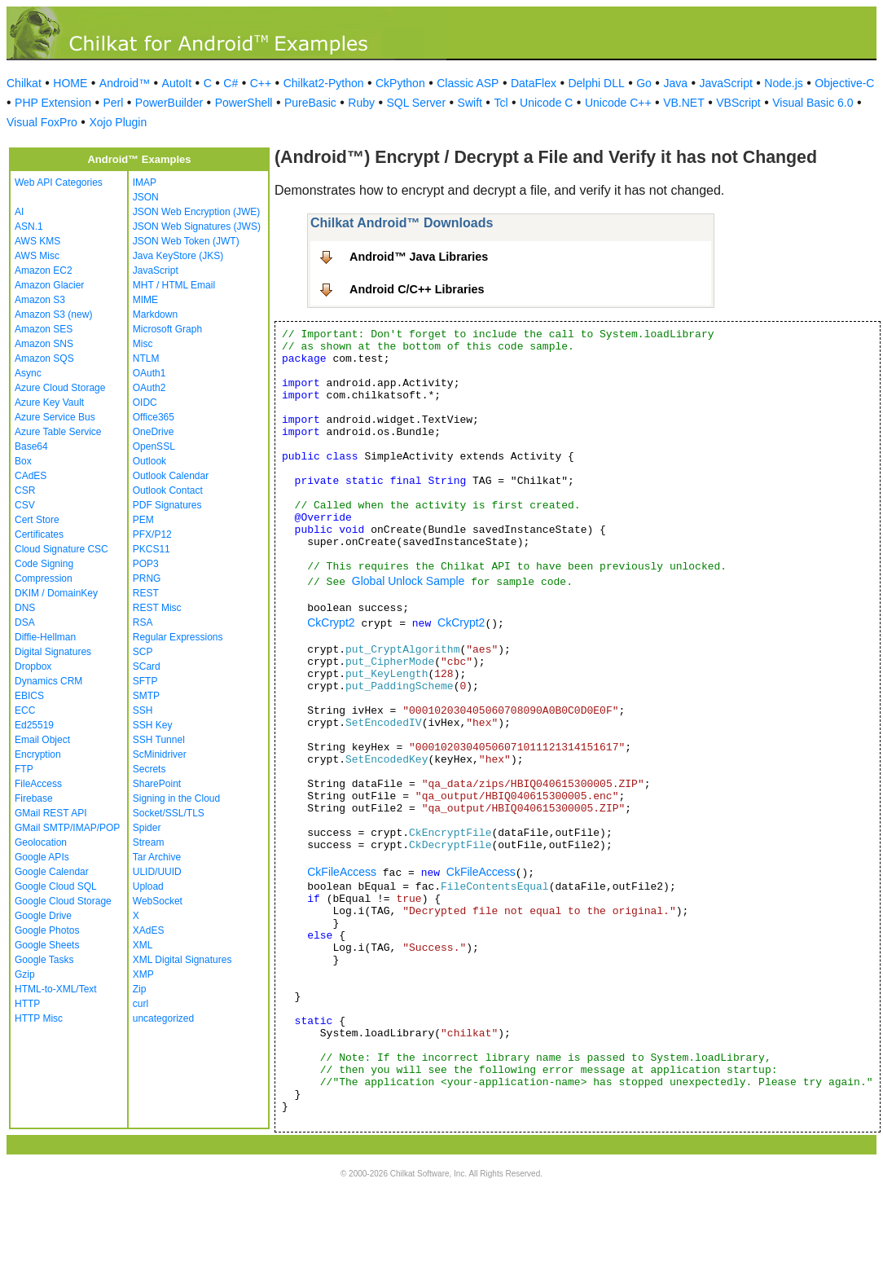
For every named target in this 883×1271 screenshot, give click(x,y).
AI (19, 212)
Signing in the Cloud (176, 798)
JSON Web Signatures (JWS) (197, 226)
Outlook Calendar (171, 476)
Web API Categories (59, 182)
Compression (43, 578)
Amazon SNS (44, 344)
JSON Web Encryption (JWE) (196, 212)
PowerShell (244, 102)
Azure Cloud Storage (60, 388)
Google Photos (47, 930)
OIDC (145, 402)
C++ (260, 83)
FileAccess (38, 783)
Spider (147, 827)
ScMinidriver (160, 754)
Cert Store (37, 520)
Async (28, 373)
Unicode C (546, 102)
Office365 (153, 417)
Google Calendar (52, 871)
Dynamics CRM (48, 681)
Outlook (149, 461)
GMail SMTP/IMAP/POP (67, 827)
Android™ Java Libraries (418, 256)
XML (143, 945)
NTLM (146, 358)
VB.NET (684, 102)
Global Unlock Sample (408, 580)
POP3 (146, 564)
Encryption (38, 754)
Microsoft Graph (167, 329)
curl (140, 1003)
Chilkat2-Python (323, 83)
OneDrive (153, 432)
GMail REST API (50, 813)
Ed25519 (34, 725)
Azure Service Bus (55, 417)
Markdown (155, 314)
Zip (140, 989)
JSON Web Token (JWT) (186, 241)
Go (644, 83)
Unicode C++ (618, 102)
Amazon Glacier (49, 285)
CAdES (30, 476)
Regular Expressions (178, 637)
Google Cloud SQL (56, 886)
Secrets (149, 769)
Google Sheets (47, 945)
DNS (25, 608)
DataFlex (533, 83)
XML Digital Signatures (182, 959)
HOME (70, 83)
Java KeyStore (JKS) (178, 256)
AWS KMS (37, 241)
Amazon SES (43, 329)
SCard (146, 666)
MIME (145, 300)
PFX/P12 (152, 534)
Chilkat (24, 83)
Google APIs (42, 857)
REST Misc (157, 608)
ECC (25, 710)
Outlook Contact (168, 490)
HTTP (27, 1003)
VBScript (738, 102)
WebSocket (157, 901)
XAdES (149, 930)
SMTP (146, 695)
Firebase (34, 798)
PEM (143, 520)
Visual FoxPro (42, 122)
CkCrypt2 (330, 622)
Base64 (31, 446)
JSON (146, 197)
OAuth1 (149, 373)
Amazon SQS (44, 358)
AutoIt (177, 83)
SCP (143, 651)
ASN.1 (29, 226)
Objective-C (844, 83)
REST (146, 593)
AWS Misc (37, 256)
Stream (149, 842)
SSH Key (153, 725)
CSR (25, 490)
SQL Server (416, 102)
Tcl (500, 102)
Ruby (361, 102)
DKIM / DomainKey (56, 593)
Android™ (124, 83)
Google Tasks (44, 959)
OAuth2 (149, 388)
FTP (24, 769)
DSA (25, 622)
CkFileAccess (341, 871)
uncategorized (163, 1018)
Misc (143, 344)
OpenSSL (154, 446)
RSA (143, 622)
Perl (113, 102)
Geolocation (41, 842)
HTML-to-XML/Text (56, 989)
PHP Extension (53, 102)
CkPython (400, 83)
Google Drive (43, 915)
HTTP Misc (39, 1018)
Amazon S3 (40, 300)
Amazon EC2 (43, 270)
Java (675, 83)
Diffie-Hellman (45, 637)
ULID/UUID (157, 871)
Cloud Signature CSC (61, 549)
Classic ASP (468, 83)
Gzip (25, 974)
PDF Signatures (167, 505)
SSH (143, 710)
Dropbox (33, 666)
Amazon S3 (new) (53, 314)
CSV (25, 505)
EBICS (29, 695)
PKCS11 (151, 549)
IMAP (144, 182)
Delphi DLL (596, 83)
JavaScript (726, 83)
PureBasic (310, 102)
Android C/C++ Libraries (417, 289)
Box (23, 461)
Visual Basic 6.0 (812, 102)
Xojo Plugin (118, 122)
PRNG (147, 578)
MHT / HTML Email (174, 285)
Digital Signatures (53, 651)
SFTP (145, 681)
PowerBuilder (169, 102)
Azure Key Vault (49, 402)
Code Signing (44, 564)
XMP (143, 974)
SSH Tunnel (159, 739)
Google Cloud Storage (63, 901)
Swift (470, 102)
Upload (148, 886)
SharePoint (157, 783)
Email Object (42, 739)
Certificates (39, 534)
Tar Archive (157, 857)
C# (230, 83)
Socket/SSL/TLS (168, 813)
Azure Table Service (58, 432)
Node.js (783, 83)
